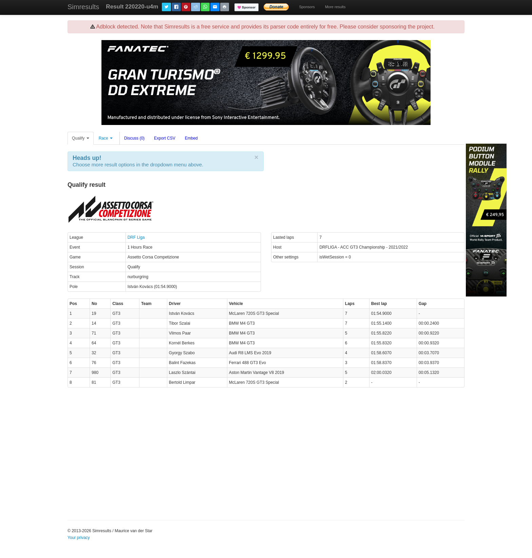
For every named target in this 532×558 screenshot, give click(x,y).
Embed (191, 138)
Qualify (80, 138)
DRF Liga (136, 237)
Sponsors (307, 7)
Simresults (83, 7)
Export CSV (164, 138)
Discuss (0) (134, 138)
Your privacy (79, 537)
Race (106, 138)
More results (335, 7)
